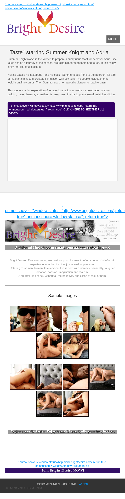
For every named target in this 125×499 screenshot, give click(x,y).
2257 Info (83, 483)
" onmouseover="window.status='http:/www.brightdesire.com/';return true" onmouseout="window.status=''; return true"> (62, 467)
